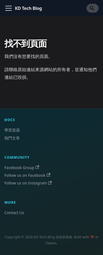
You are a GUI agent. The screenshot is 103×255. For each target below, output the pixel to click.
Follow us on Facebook (27, 175)
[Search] (93, 8)
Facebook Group (21, 167)
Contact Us (14, 212)
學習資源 (12, 130)
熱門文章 (12, 138)
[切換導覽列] (8, 8)
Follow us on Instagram (28, 183)
